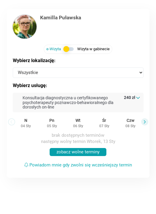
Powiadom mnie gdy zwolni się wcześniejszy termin (78, 165)
